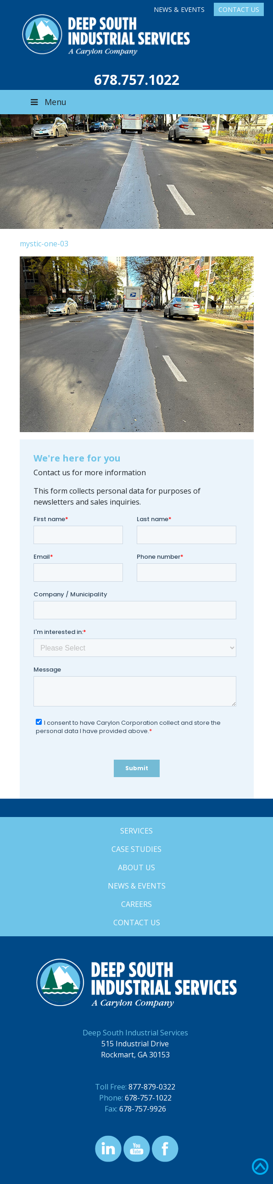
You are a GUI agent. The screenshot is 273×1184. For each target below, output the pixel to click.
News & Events (179, 9)
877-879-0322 (151, 1087)
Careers (136, 904)
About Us (136, 867)
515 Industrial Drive (135, 1044)
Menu (48, 101)
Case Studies (136, 849)
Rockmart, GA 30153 (135, 1055)
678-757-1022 (148, 1098)
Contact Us (238, 9)
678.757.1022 (136, 79)
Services (136, 831)
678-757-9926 (142, 1109)
